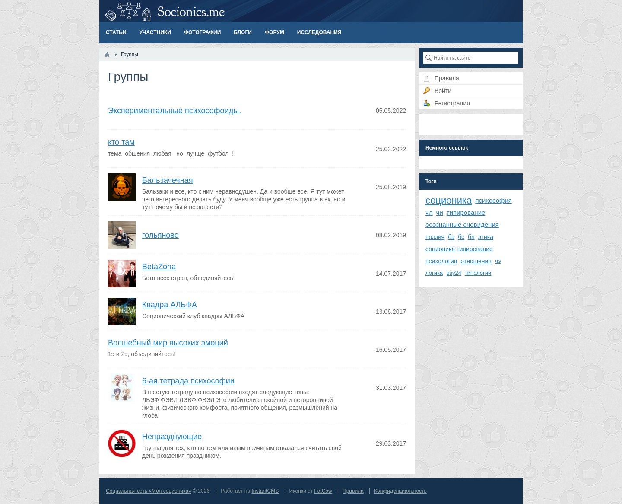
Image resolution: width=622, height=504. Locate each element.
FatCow (323, 491)
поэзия (434, 236)
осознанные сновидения (462, 224)
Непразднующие (172, 436)
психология (441, 261)
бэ (451, 236)
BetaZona (159, 266)
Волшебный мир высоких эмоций (168, 342)
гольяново (160, 235)
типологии (478, 273)
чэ (498, 261)
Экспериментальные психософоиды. (174, 110)
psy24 (453, 273)
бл (471, 236)
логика (434, 273)
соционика (448, 200)
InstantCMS (265, 491)
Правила (353, 491)
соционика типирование (459, 249)
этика (485, 236)
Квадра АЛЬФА (169, 304)
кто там (121, 142)
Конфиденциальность (400, 491)
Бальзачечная (167, 180)
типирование (466, 212)
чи (439, 212)
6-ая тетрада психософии (188, 380)
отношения (476, 261)
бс (461, 236)
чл (429, 212)
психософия (493, 200)
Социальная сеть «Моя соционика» (148, 491)
